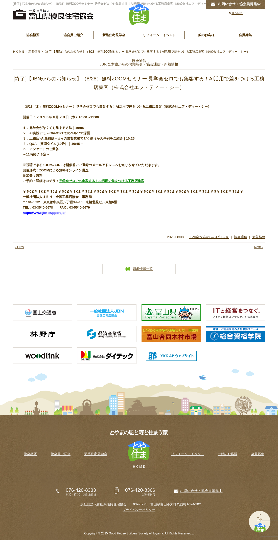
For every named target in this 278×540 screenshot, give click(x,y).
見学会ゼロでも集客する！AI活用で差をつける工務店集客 (101, 181)
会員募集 (245, 35)
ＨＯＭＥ (237, 13)
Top (259, 519)
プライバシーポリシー (139, 510)
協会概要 (32, 35)
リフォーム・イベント (159, 35)
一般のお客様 (205, 35)
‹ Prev (19, 247)
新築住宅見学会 (113, 35)
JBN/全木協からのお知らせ (209, 237)
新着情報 (34, 51)
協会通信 (240, 237)
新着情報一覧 (143, 269)
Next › (258, 247)
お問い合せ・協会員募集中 (201, 491)
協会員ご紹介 (73, 35)
